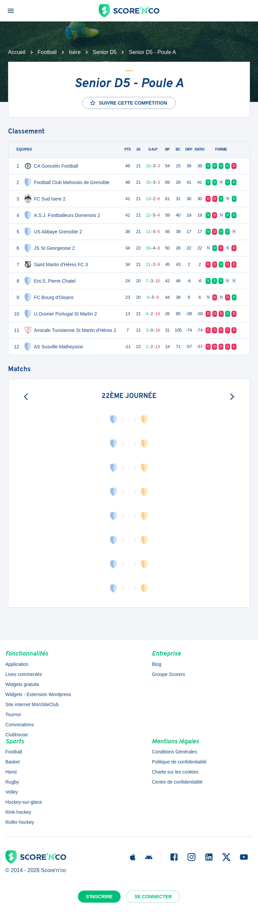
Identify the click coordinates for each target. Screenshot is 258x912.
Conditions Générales (174, 751)
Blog (156, 664)
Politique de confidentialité (179, 761)
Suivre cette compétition (128, 103)
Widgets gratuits (22, 684)
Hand (10, 772)
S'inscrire (99, 896)
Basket (12, 761)
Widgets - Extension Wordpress (38, 694)
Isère (75, 52)
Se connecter (153, 896)
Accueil (17, 52)
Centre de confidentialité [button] (177, 782)
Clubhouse (16, 734)
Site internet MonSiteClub (32, 704)
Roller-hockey (19, 822)
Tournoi (13, 714)
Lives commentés (23, 674)
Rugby (12, 782)
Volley (11, 792)
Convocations (19, 724)
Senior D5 (105, 52)
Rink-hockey (18, 812)
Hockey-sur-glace (23, 802)
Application (17, 664)
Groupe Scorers (168, 674)
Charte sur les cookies (175, 772)
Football (47, 52)
